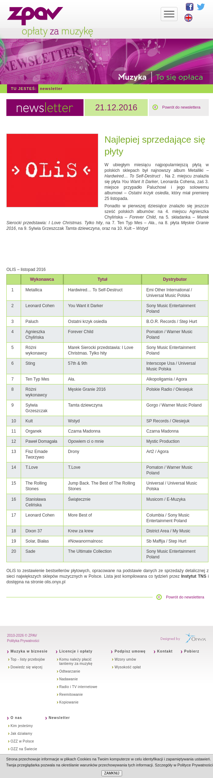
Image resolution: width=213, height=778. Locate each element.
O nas (16, 718)
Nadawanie (68, 679)
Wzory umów (125, 659)
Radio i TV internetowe (78, 687)
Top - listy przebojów (28, 659)
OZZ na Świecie (24, 749)
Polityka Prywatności (23, 641)
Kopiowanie (69, 702)
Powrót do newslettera (181, 107)
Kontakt (165, 651)
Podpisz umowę (130, 651)
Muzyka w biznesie (29, 651)
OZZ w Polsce (22, 741)
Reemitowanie (71, 694)
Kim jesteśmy (22, 726)
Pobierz (191, 651)
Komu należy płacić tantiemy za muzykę (76, 661)
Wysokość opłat (127, 667)
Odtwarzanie (69, 671)
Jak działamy (21, 733)
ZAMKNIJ (111, 773)
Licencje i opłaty (76, 651)
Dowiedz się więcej (26, 667)
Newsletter (51, 88)
